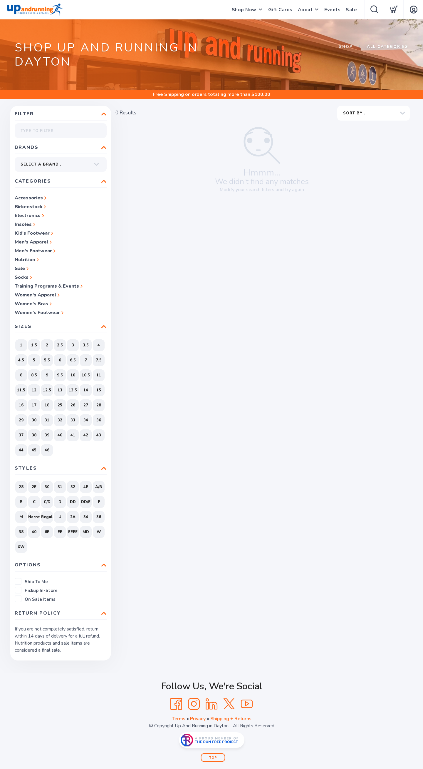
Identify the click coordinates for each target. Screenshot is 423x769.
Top (213, 757)
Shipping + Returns (230, 718)
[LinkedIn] (211, 704)
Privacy (198, 718)
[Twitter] (229, 704)
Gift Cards (280, 9)
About (305, 9)
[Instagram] (194, 704)
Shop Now (244, 9)
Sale (351, 9)
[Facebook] (176, 704)
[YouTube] (247, 704)
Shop (346, 46)
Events (332, 9)
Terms (178, 718)
